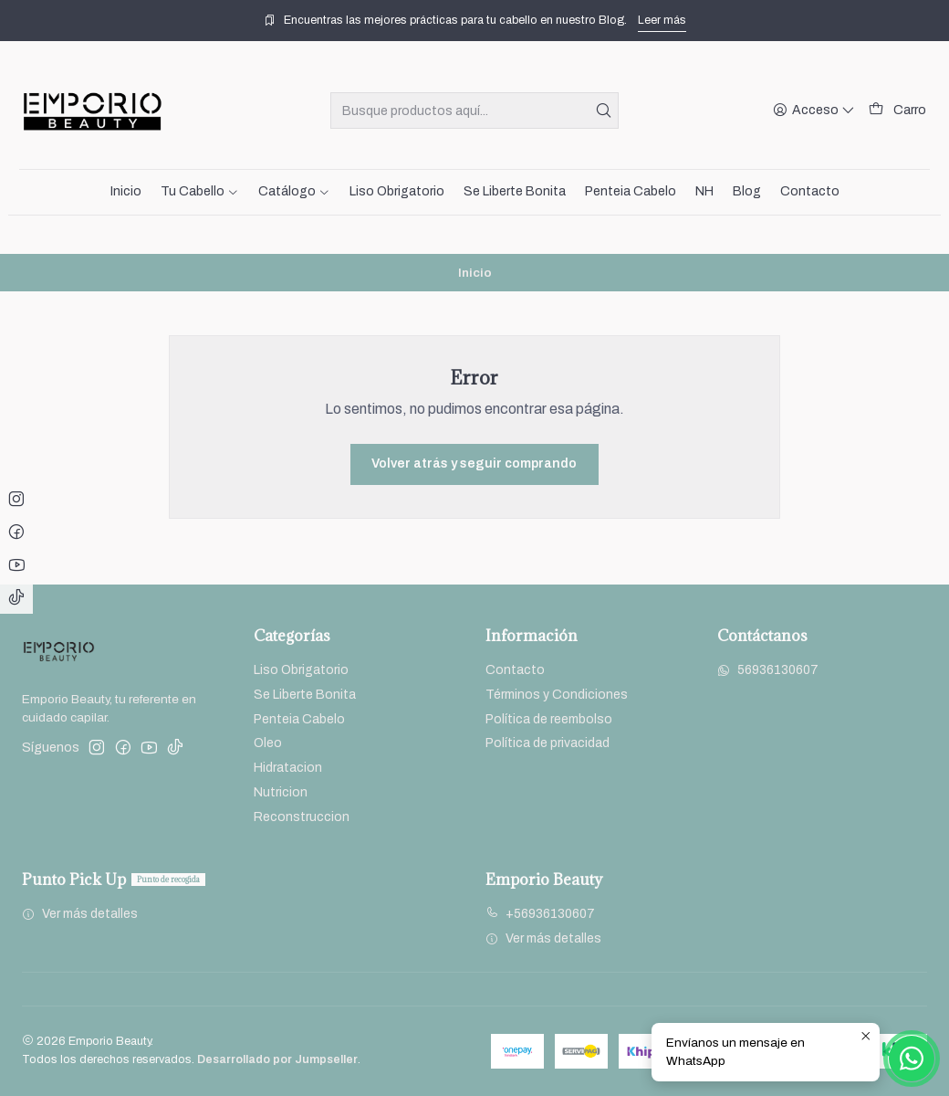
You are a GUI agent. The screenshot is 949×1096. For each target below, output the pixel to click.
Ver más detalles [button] (80, 914)
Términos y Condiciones (556, 694)
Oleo (268, 743)
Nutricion (281, 792)
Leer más (662, 20)
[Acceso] (814, 111)
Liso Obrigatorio (301, 670)
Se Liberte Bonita (305, 694)
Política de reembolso (548, 719)
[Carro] (897, 110)
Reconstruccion (301, 817)
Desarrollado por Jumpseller (277, 1059)
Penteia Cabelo (299, 719)
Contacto (515, 670)
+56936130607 (540, 913)
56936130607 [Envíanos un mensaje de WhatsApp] (768, 670)
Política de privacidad (547, 743)
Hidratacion (288, 768)
